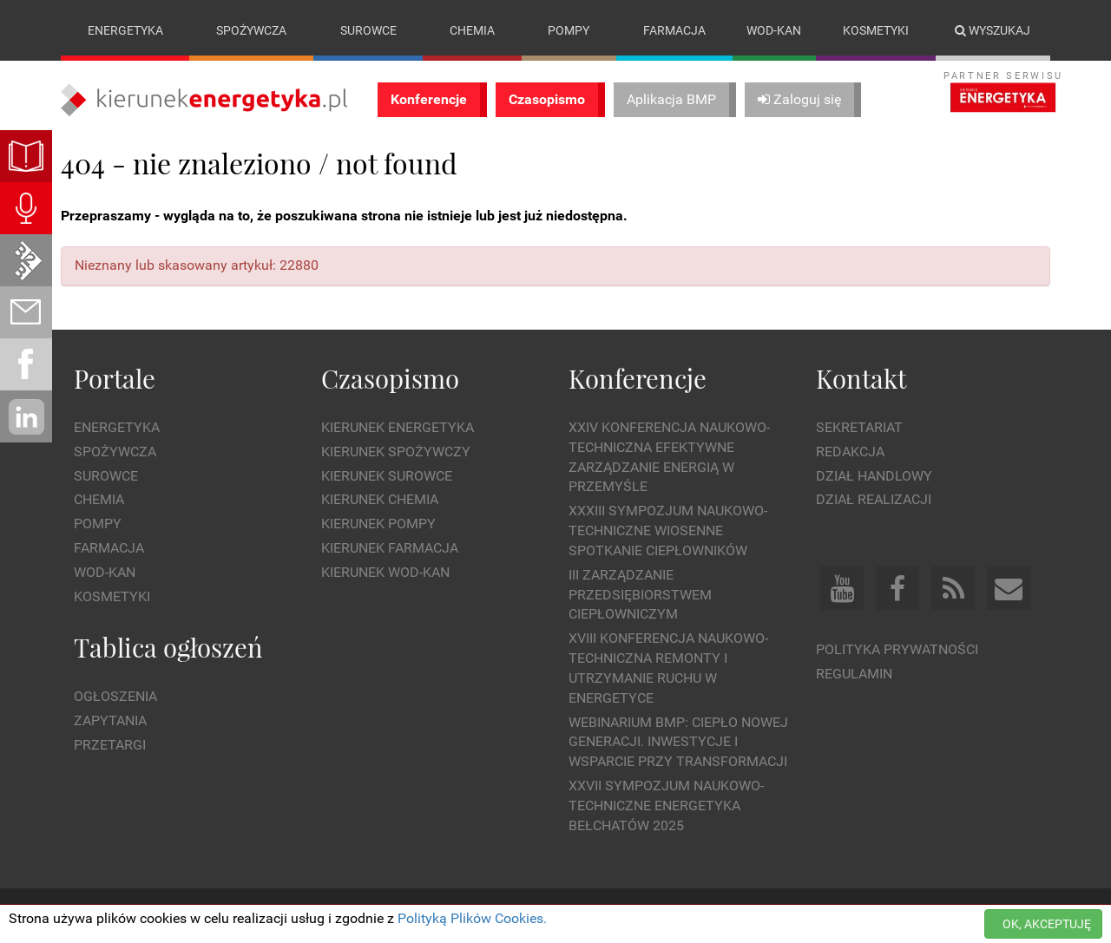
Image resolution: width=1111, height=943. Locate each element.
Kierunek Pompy (378, 523)
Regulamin (854, 673)
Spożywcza (251, 30)
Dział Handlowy (874, 476)
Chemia (472, 30)
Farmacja (674, 30)
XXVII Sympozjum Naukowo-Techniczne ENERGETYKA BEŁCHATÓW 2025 (666, 805)
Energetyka (125, 30)
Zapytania (110, 720)
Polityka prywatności (897, 649)
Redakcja (850, 451)
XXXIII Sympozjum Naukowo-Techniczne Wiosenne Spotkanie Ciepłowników (668, 530)
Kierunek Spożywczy (395, 451)
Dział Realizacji (873, 500)
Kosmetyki (876, 30)
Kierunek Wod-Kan (385, 572)
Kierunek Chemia (379, 500)
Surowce (368, 30)
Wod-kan (773, 30)
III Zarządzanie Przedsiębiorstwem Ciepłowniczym (640, 594)
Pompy (568, 30)
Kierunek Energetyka (397, 427)
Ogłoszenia (115, 696)
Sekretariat (859, 427)
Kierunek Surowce (386, 476)
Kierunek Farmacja (389, 548)
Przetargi (110, 745)
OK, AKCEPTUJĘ (1047, 924)
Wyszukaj (992, 30)
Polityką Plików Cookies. (472, 918)
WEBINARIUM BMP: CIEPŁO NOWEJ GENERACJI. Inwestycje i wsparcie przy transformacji (678, 742)
